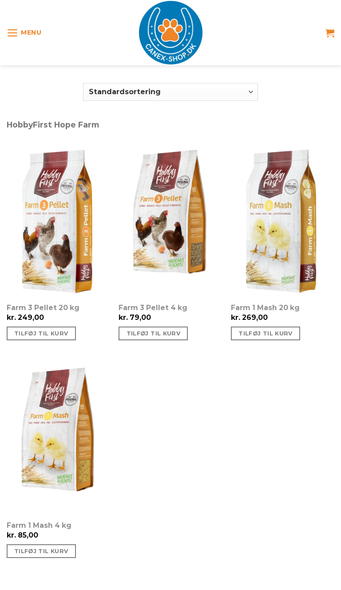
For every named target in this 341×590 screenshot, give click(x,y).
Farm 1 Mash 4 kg (39, 525)
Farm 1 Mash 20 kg (265, 307)
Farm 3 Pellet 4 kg (153, 307)
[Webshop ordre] (170, 92)
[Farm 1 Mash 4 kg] (58, 436)
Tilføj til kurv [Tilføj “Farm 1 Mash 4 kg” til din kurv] (41, 551)
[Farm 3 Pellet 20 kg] (58, 219)
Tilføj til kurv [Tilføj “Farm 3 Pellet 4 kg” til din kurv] (154, 333)
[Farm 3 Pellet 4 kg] (170, 219)
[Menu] (24, 32)
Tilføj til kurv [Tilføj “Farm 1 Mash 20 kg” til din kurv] (265, 333)
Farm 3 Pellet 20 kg (43, 307)
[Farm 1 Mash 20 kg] (282, 219)
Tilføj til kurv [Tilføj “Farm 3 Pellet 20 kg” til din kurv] (41, 333)
